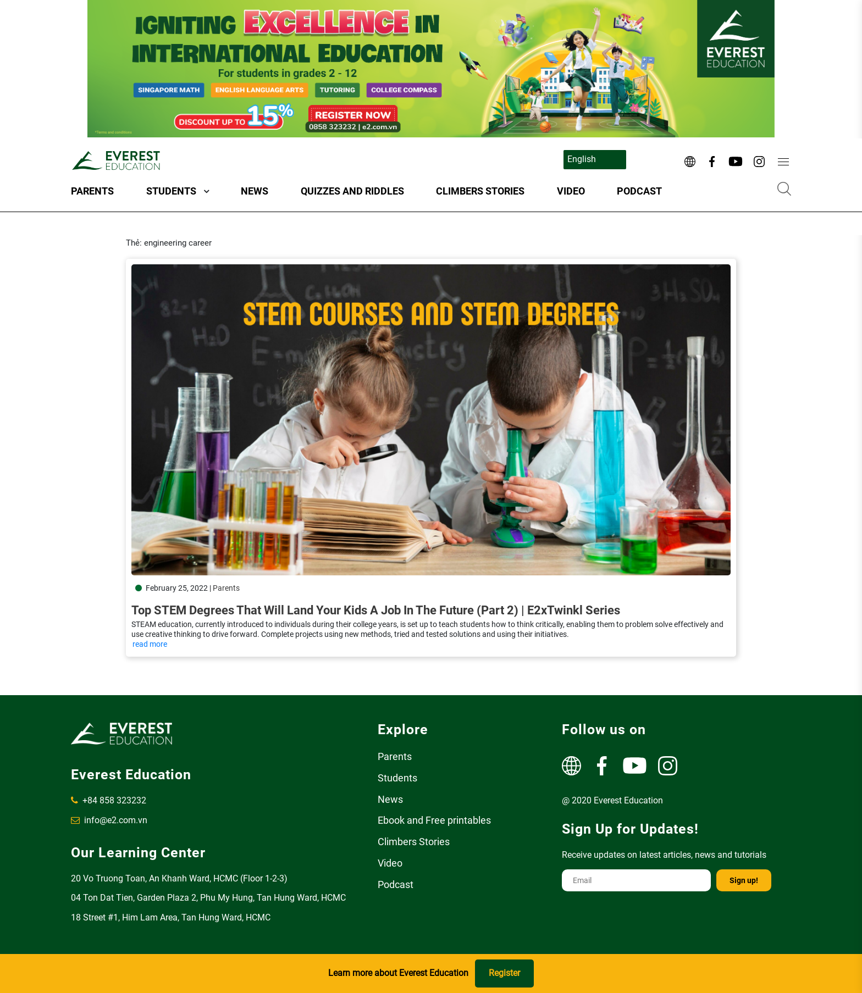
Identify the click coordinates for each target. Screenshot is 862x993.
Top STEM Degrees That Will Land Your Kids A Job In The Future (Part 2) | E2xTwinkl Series (375, 610)
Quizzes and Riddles (352, 191)
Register (504, 973)
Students (171, 191)
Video (571, 191)
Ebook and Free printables (434, 820)
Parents (92, 191)
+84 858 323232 (108, 800)
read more (149, 644)
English (581, 159)
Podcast (639, 191)
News (254, 191)
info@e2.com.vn (109, 820)
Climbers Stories (480, 191)
